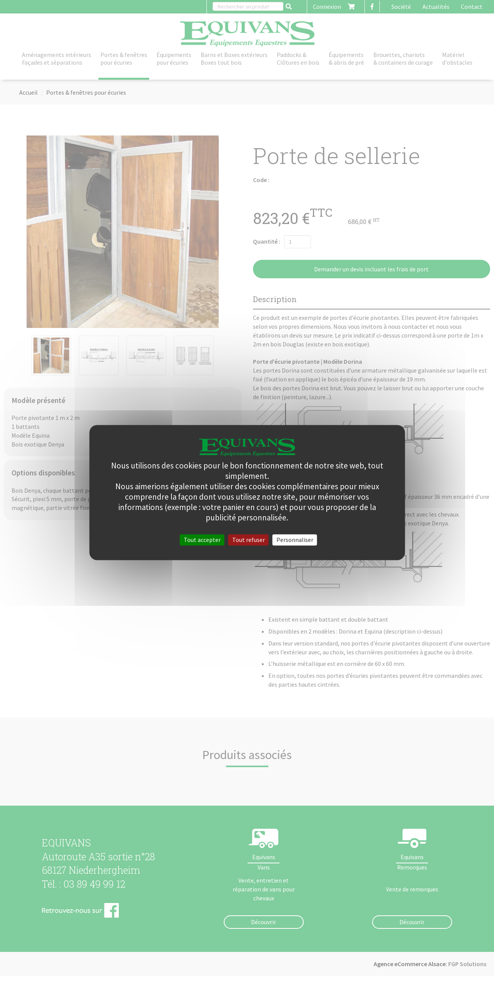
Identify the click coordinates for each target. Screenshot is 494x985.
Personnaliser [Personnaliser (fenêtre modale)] (294, 540)
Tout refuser (248, 540)
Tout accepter (202, 540)
